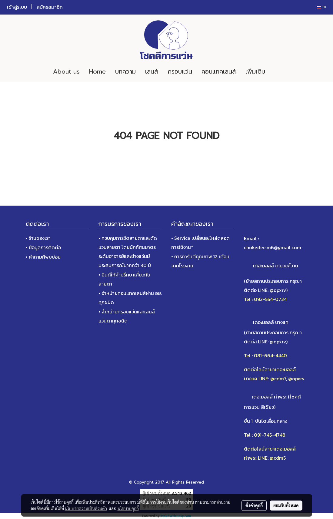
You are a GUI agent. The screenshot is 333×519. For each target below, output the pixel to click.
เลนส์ (151, 71)
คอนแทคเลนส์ (218, 71)
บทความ (125, 71)
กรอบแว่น (180, 71)
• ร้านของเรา (38, 238)
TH (321, 7)
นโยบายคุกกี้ (128, 508)
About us (66, 71)
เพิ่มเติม (255, 71)
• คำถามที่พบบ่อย (43, 256)
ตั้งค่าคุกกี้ (254, 505)
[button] (279, 71)
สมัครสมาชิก (50, 7)
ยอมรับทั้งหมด (286, 505)
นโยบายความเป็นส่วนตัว (86, 508)
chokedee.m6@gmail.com (272, 247)
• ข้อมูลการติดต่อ (43, 247)
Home (97, 71)
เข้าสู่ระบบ (17, 7)
